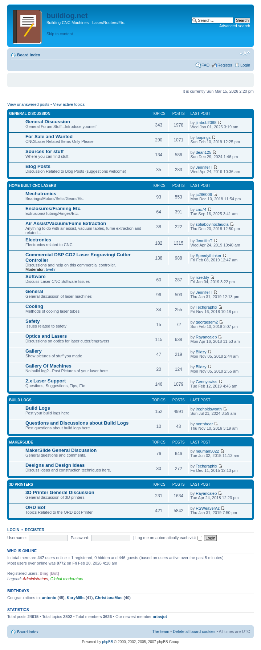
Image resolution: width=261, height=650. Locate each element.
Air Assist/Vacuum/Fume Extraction (65, 223)
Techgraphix (206, 307)
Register (224, 65)
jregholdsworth (209, 409)
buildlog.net (66, 16)
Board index (28, 55)
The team (160, 631)
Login (245, 65)
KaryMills (76, 597)
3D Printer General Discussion (59, 492)
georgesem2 (207, 322)
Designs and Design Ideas (55, 465)
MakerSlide (21, 442)
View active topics (69, 104)
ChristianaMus (109, 597)
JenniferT (204, 167)
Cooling (34, 306)
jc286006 (204, 194)
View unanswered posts (28, 104)
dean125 (203, 152)
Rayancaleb (206, 337)
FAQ (205, 65)
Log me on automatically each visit (168, 537)
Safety (32, 321)
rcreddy (202, 277)
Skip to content (59, 34)
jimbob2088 (206, 122)
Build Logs (20, 400)
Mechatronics (40, 193)
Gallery (33, 351)
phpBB (107, 642)
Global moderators (66, 579)
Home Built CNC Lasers (32, 186)
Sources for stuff (44, 151)
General (34, 291)
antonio (49, 597)
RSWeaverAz (208, 508)
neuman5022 (207, 451)
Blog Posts (37, 166)
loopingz (203, 137)
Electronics (38, 239)
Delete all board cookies (194, 631)
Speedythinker (208, 255)
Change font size (245, 53)
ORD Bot (35, 507)
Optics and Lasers (46, 336)
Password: (80, 537)
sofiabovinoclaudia (212, 224)
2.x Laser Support (45, 381)
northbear (204, 424)
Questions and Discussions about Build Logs (77, 423)
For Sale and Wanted (49, 136)
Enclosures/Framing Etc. (53, 208)
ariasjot (160, 616)
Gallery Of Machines (48, 366)
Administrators (35, 579)
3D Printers (21, 484)
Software (35, 276)
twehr (51, 269)
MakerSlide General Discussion (61, 450)
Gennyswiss (206, 382)
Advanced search (234, 26)
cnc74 (201, 209)
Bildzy (201, 352)
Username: (17, 537)
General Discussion (29, 114)
